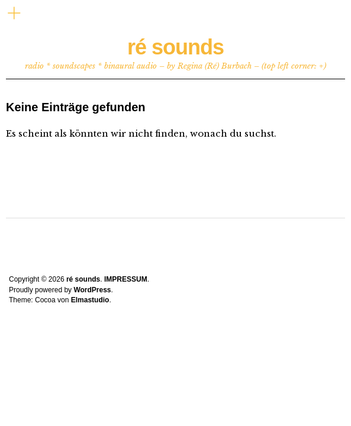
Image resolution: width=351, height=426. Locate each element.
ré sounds (175, 47)
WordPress (92, 290)
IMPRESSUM (125, 279)
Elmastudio (90, 300)
